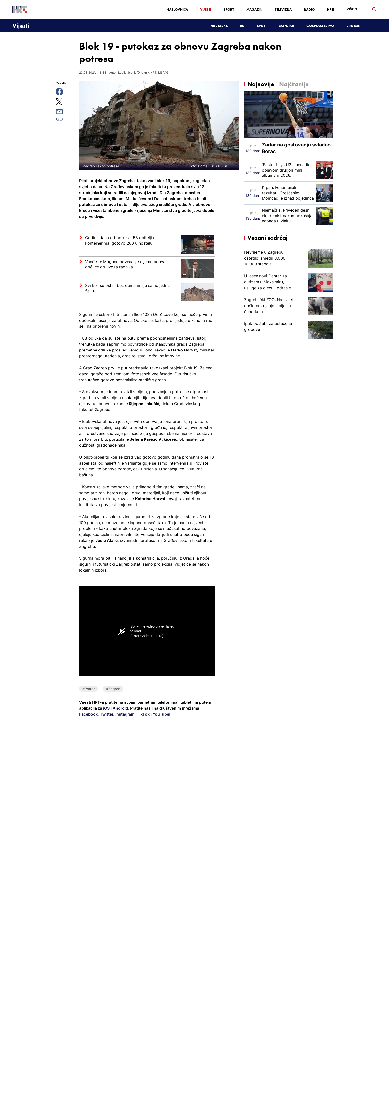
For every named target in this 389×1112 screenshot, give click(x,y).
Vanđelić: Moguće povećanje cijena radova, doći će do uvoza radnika (125, 264)
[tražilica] (374, 9)
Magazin (254, 9)
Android (120, 708)
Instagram (124, 714)
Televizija (283, 9)
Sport (229, 9)
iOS (107, 708)
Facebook (88, 714)
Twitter (106, 714)
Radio (309, 9)
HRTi (330, 9)
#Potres (88, 689)
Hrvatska (219, 25)
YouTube (160, 714)
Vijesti (205, 9)
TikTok (143, 714)
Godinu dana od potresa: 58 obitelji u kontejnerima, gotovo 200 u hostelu (120, 240)
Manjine (286, 25)
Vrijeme (353, 25)
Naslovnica (177, 9)
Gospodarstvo (320, 25)
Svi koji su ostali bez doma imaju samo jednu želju (127, 288)
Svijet (262, 25)
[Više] (353, 9)
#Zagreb (113, 689)
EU (242, 25)
